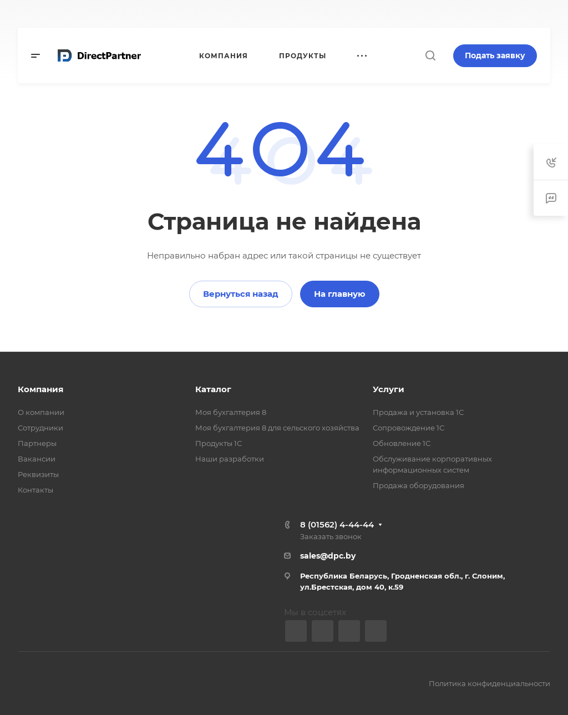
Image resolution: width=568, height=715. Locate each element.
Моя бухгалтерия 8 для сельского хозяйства (277, 427)
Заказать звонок (331, 536)
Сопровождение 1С (408, 427)
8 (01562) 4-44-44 (337, 524)
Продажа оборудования (418, 485)
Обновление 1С (401, 443)
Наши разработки (229, 458)
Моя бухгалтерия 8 (230, 412)
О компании (41, 412)
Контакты (35, 489)
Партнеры (37, 443)
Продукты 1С (218, 443)
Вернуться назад (240, 293)
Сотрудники (40, 427)
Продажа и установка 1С (418, 412)
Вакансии (36, 458)
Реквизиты (38, 474)
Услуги (388, 389)
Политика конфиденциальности (489, 683)
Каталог (213, 389)
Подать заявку (495, 55)
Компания (40, 389)
